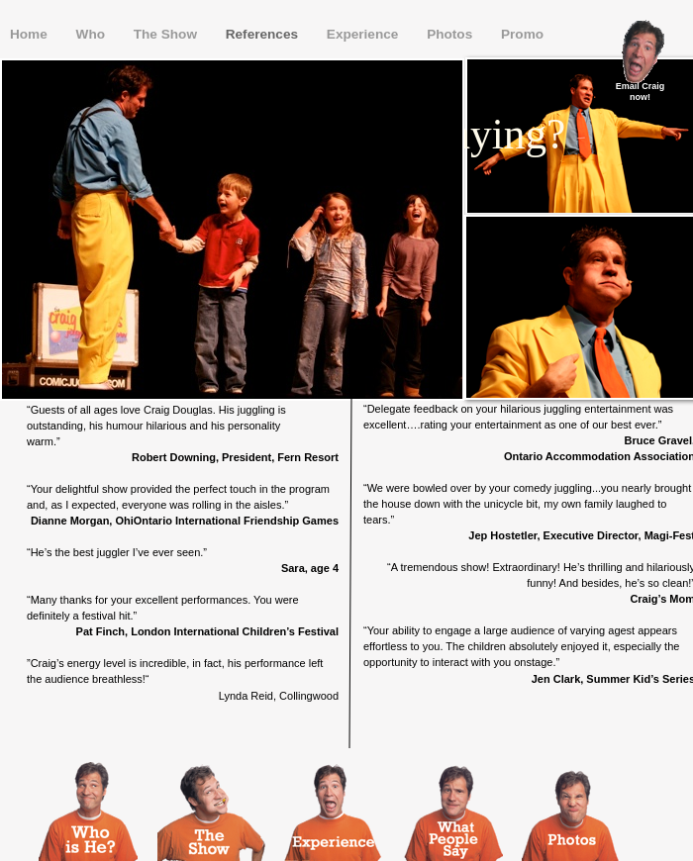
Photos (451, 34)
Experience (364, 34)
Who (92, 34)
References (264, 34)
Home (30, 34)
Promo (522, 34)
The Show (167, 34)
